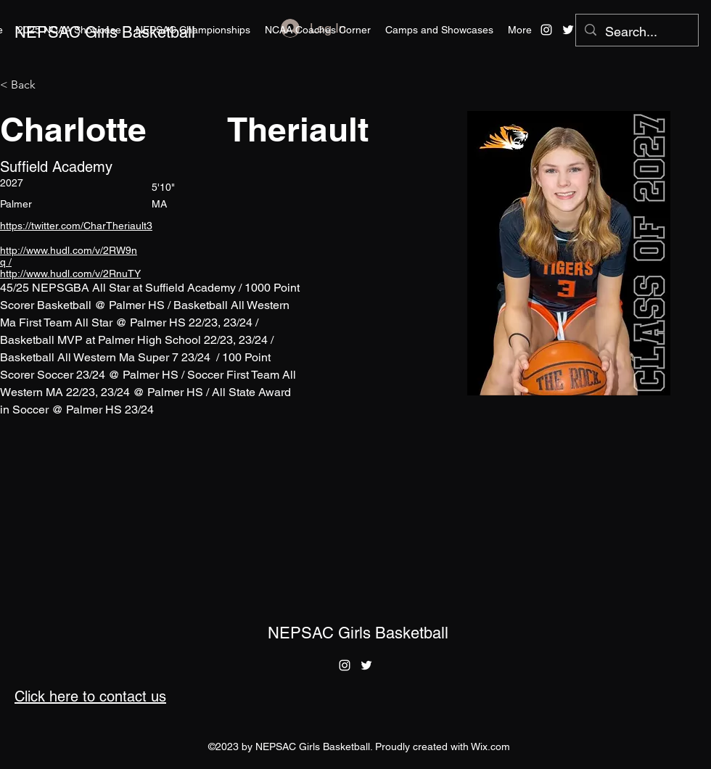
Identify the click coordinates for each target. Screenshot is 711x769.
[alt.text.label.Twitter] (568, 29)
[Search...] (636, 32)
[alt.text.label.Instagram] (546, 29)
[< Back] (28, 85)
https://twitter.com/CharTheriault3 (76, 225)
